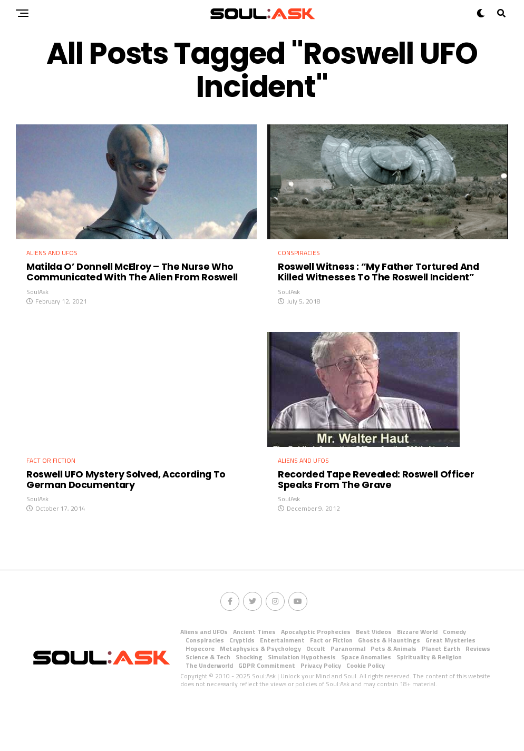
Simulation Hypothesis (302, 699)
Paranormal (348, 691)
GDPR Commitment (266, 708)
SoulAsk (37, 313)
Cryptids (242, 682)
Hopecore (200, 691)
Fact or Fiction (331, 682)
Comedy (454, 674)
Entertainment (282, 682)
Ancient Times (254, 674)
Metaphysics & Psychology (260, 691)
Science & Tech (208, 699)
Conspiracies (205, 682)
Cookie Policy (365, 708)
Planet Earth (441, 691)
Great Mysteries (450, 682)
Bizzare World (417, 674)
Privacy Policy (320, 708)
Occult (315, 691)
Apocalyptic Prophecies (316, 674)
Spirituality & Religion (429, 699)
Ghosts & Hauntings (389, 682)
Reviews (477, 691)
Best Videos (374, 674)
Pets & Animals (393, 691)
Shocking (249, 699)
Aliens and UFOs (204, 674)
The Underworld (209, 708)
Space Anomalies (366, 699)
